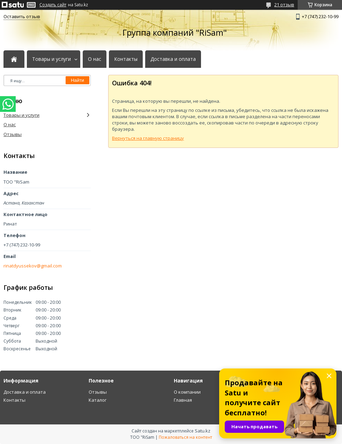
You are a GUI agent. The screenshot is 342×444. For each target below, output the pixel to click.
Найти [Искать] (77, 80)
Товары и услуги (51, 59)
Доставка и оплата (173, 59)
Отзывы (12, 134)
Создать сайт (52, 4)
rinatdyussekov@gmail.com (32, 266)
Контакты (125, 59)
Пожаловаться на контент (185, 437)
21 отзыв (284, 4)
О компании (187, 392)
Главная (183, 400)
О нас (94, 59)
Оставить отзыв (21, 16)
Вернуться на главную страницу (148, 138)
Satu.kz (202, 431)
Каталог (97, 400)
